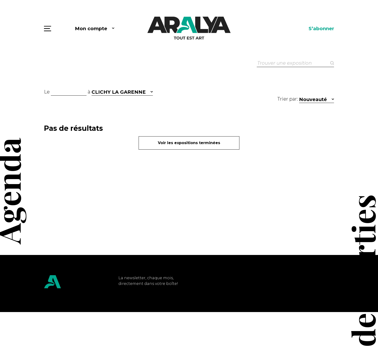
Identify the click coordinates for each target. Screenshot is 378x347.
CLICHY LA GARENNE (119, 92)
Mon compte (91, 28)
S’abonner (321, 28)
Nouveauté (313, 99)
